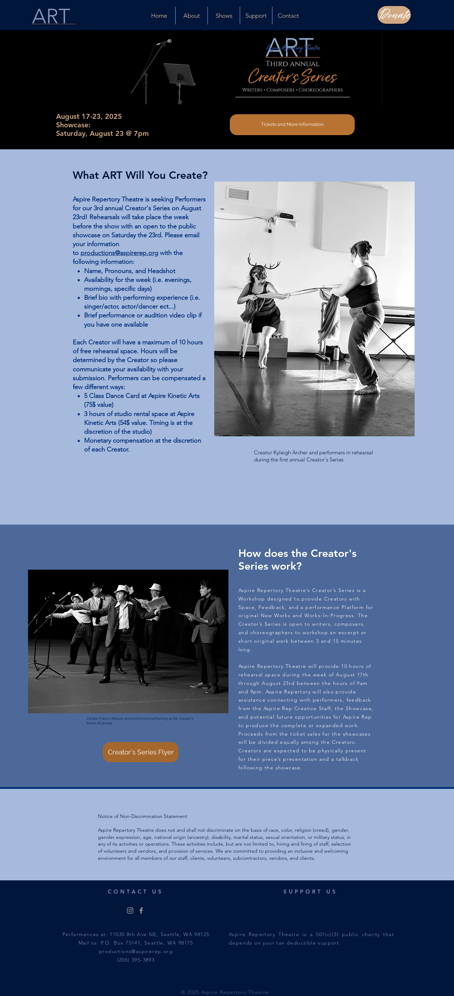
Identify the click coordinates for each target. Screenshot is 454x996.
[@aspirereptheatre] (130, 910)
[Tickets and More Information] (292, 124)
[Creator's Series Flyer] (140, 752)
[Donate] (394, 15)
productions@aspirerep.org (119, 253)
